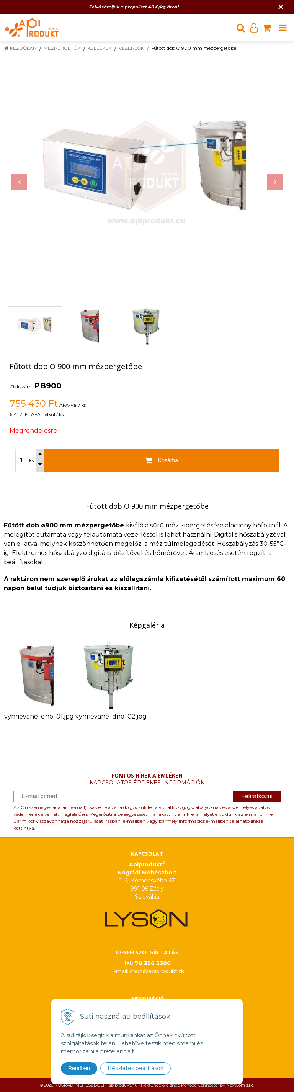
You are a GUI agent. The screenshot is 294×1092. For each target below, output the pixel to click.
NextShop (151, 1085)
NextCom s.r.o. (240, 1085)
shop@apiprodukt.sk (157, 971)
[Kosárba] (161, 460)
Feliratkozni (257, 796)
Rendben (79, 1068)
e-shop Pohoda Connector (192, 1085)
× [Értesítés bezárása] (281, 6)
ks (31, 460)
